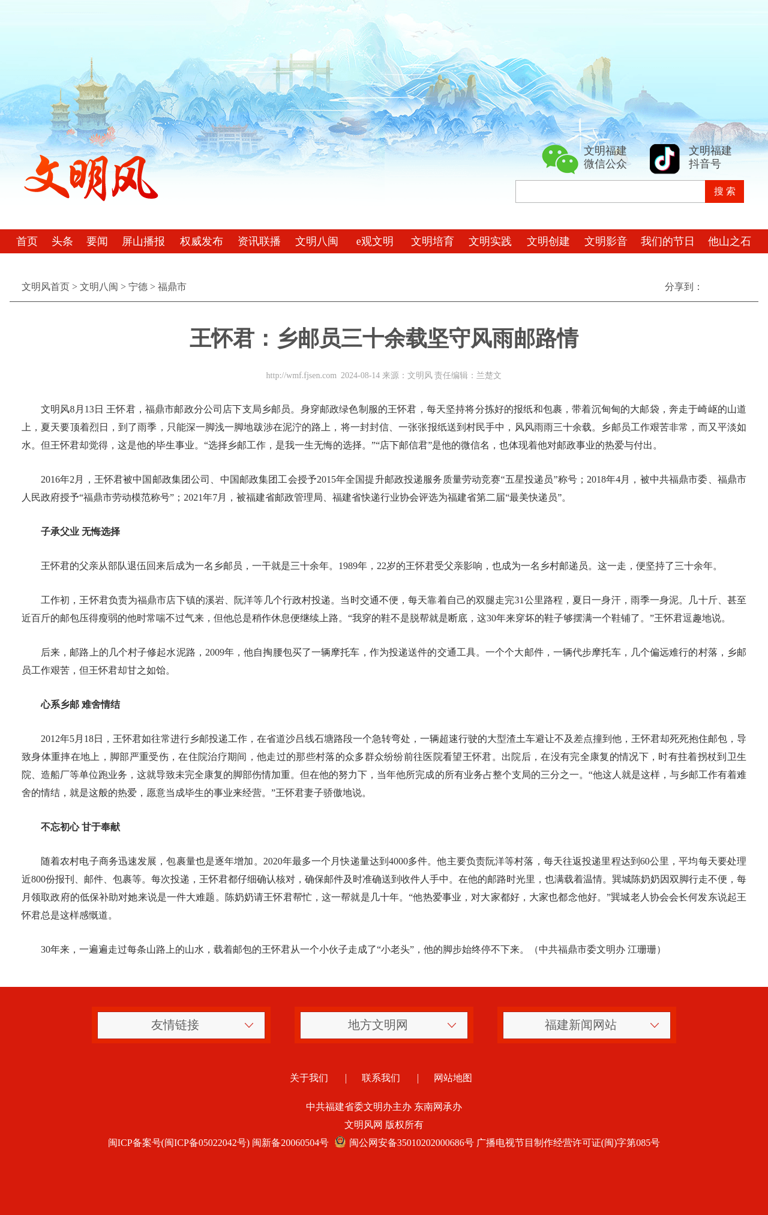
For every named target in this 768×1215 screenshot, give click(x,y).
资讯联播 (259, 241)
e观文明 (375, 241)
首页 (27, 241)
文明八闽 (316, 241)
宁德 (138, 287)
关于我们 (309, 1078)
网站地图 (453, 1078)
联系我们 (381, 1078)
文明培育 (432, 241)
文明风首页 (46, 287)
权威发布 (201, 241)
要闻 (97, 241)
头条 (62, 241)
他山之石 (729, 241)
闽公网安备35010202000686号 (402, 1143)
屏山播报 (143, 241)
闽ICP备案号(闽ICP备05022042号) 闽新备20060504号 (218, 1143)
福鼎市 (172, 287)
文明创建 (548, 241)
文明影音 (606, 241)
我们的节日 (668, 241)
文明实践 (490, 241)
